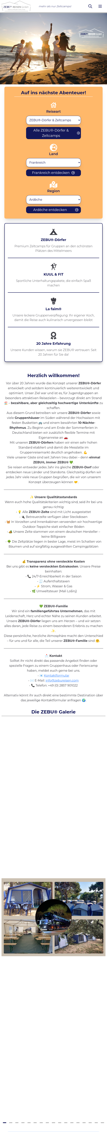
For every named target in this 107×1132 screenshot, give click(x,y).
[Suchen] (90, 6)
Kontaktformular (56, 675)
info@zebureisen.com (62, 680)
